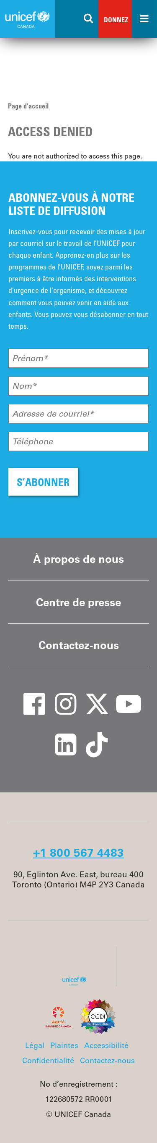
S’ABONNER (43, 481)
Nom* (24, 386)
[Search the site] (88, 19)
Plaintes (64, 1045)
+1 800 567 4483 (78, 852)
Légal (34, 1045)
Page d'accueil (28, 106)
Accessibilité (106, 1045)
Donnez (116, 20)
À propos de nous (78, 559)
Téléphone (32, 441)
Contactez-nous (79, 645)
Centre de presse (78, 602)
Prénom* (30, 358)
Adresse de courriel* (53, 414)
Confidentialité (48, 1060)
